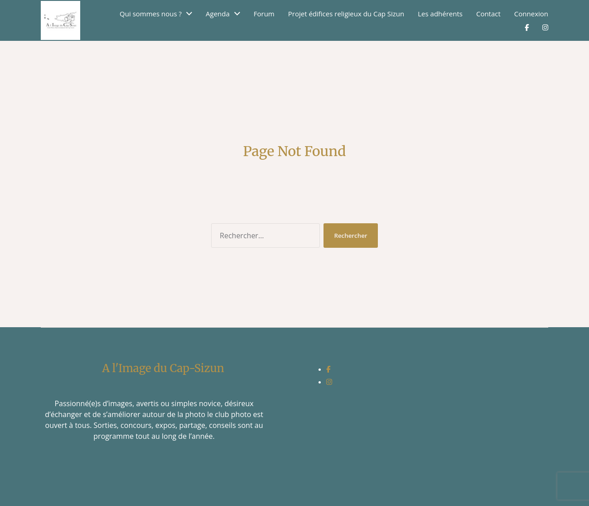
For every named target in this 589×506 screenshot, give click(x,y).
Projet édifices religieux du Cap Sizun (346, 13)
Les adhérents (440, 13)
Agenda (218, 13)
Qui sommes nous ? (151, 13)
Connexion (531, 13)
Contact (488, 13)
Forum (264, 13)
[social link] (328, 368)
